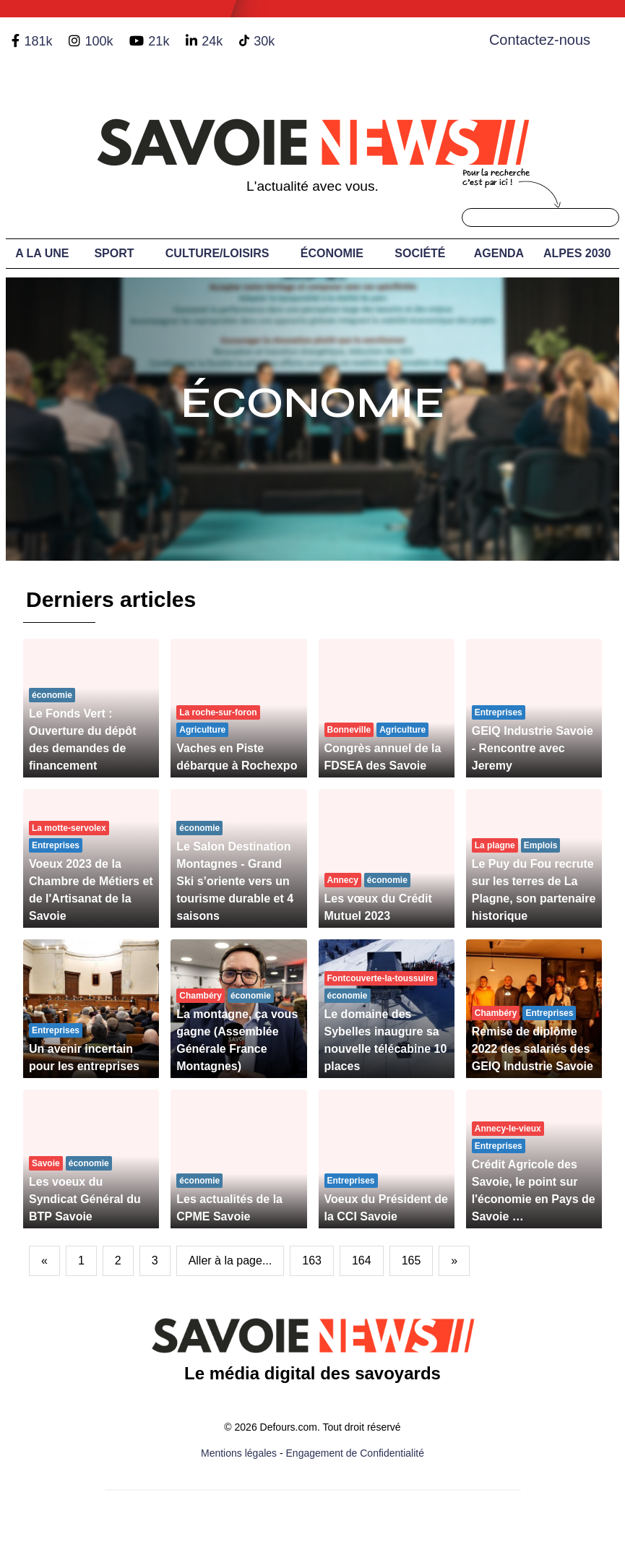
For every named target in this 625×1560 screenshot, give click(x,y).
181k (38, 41)
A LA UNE (42, 253)
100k (99, 41)
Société (420, 253)
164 (361, 1260)
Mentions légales (239, 1453)
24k (212, 41)
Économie (332, 253)
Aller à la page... (230, 1260)
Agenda (499, 253)
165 (411, 1260)
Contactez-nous (539, 40)
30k (264, 41)
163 (312, 1260)
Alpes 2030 (577, 253)
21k (158, 41)
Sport (114, 253)
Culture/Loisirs (217, 253)
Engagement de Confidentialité (355, 1453)
